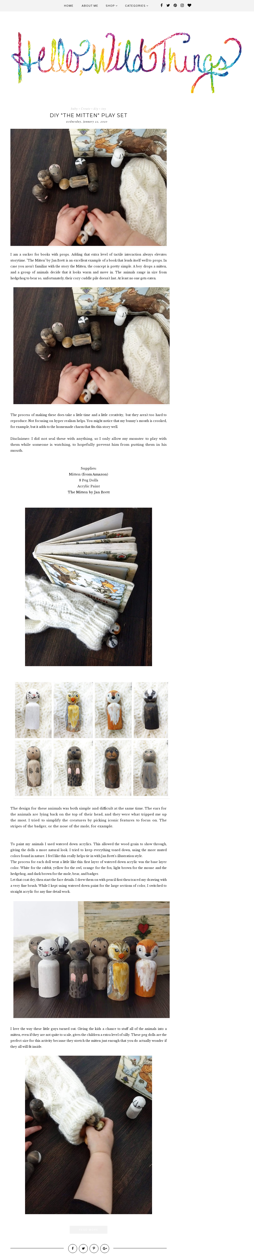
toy (103, 108)
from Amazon (95, 474)
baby (74, 108)
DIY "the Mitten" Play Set (88, 115)
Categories (136, 5)
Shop (112, 5)
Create (86, 108)
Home (68, 5)
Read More (88, 1229)
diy (96, 108)
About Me (90, 5)
